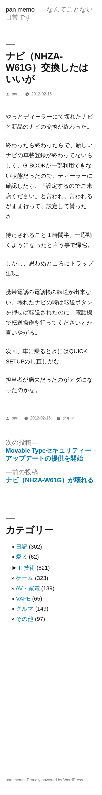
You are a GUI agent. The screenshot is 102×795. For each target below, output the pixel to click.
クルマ (68, 418)
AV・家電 (28, 588)
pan (15, 94)
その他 (24, 619)
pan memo (20, 9)
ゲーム (24, 578)
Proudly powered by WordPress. (55, 780)
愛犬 (21, 556)
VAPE (23, 598)
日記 (21, 546)
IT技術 (27, 568)
